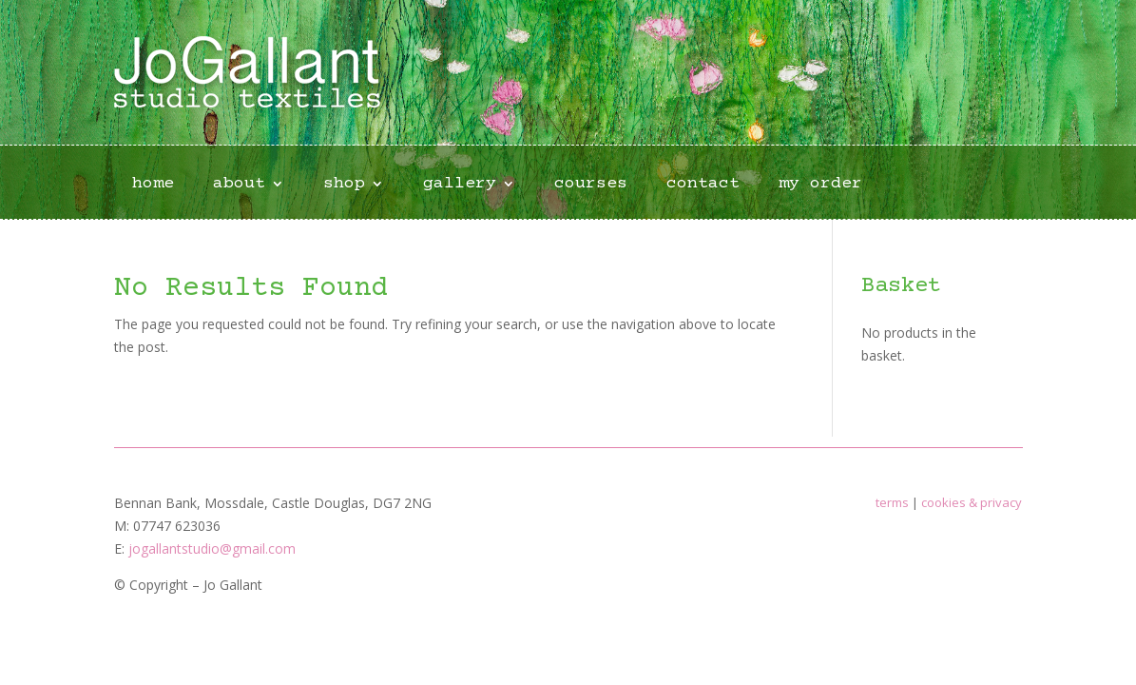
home (153, 185)
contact (703, 185)
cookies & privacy (971, 502)
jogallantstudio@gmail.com (212, 548)
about (239, 185)
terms (892, 502)
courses (590, 185)
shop (344, 185)
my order (820, 185)
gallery (459, 185)
